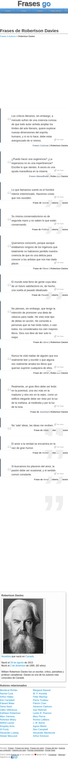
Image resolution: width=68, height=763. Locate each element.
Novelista (6, 656)
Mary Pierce (39, 716)
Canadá (29, 656)
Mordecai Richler (8, 690)
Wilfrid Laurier (7, 723)
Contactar (53, 755)
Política (45, 229)
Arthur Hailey (6, 697)
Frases (7, 11)
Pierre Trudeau (40, 700)
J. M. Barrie (39, 723)
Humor (45, 453)
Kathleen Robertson (10, 713)
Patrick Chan (39, 703)
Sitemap (61, 755)
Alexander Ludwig (9, 733)
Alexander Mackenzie (44, 733)
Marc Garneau (7, 716)
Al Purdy (4, 729)
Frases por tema (22, 748)
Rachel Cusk (6, 693)
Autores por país (19, 750)
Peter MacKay (40, 697)
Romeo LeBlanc (41, 719)
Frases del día (55, 11)
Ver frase (59, 140)
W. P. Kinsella (40, 693)
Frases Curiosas (41, 145)
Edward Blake (7, 703)
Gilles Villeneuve (8, 710)
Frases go (15, 755)
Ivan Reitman (40, 710)
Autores (40, 11)
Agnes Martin (40, 726)
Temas (23, 11)
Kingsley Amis (7, 726)
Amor (46, 479)
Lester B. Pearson (42, 713)
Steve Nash (6, 706)
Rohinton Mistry (8, 719)
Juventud (44, 412)
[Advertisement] (34, 21)
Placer (45, 268)
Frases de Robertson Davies (29, 30)
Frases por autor (37, 748)
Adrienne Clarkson (42, 706)
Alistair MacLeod (8, 736)
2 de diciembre (17, 665)
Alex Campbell (40, 729)
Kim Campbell (7, 700)
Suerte (45, 202)
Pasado (45, 295)
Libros (46, 342)
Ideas (46, 430)
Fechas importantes (35, 750)
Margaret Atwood (42, 690)
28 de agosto (17, 662)
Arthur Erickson (41, 736)
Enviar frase (50, 750)
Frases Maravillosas (39, 176)
